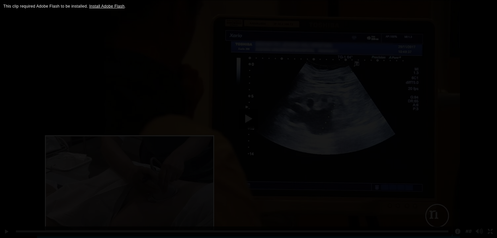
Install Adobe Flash (107, 6)
